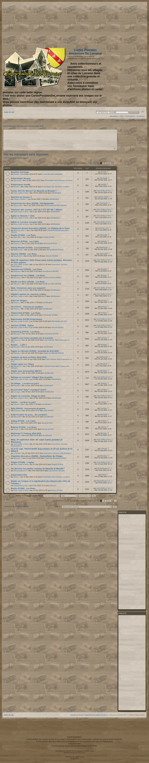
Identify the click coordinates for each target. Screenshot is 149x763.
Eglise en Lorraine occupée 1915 (26, 222)
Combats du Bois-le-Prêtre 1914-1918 (28, 357)
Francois (17, 340)
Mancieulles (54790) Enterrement (26, 319)
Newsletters (114, 116)
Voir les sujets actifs (36, 126)
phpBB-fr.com (79, 757)
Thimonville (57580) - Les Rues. (26, 313)
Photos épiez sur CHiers (22, 364)
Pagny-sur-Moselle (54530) (54, 353)
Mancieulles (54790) (59, 321)
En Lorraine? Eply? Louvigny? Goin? (28, 390)
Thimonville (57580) (50, 315)
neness (16, 302)
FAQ (122, 116)
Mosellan (17, 334)
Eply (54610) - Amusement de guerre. (28, 408)
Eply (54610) (48, 410)
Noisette (17, 271)
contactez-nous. (74, 744)
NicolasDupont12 (20, 471)
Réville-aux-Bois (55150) (52, 284)
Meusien (17, 277)
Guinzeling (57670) (51, 334)
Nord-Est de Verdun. (20, 197)
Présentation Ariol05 (20, 184)
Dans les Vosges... (19, 300)
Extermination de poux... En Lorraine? (29, 415)
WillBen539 (18, 359)
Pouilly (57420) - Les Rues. (23, 235)
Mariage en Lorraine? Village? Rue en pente (31, 377)
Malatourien (18, 250)
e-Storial (17, 453)
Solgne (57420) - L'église (22, 462)
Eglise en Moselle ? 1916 (22, 216)
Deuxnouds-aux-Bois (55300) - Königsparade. (32, 203)
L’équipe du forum (76, 715)
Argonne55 (18, 205)
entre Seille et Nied (21, 193)
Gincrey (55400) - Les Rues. (24, 254)
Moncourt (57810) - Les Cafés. (25, 241)
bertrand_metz (19, 230)
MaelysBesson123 (20, 485)
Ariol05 (16, 174)
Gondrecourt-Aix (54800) (52, 277)
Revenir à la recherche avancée (17, 158)
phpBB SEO (74, 758)
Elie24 (16, 477)
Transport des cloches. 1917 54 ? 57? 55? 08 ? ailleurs (36, 209)
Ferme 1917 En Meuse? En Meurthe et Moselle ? (33, 191)
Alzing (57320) (47, 423)
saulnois (17, 243)
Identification (56, 193)
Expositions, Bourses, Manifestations (57, 453)
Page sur (93, 163)
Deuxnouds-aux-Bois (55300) (55, 205)
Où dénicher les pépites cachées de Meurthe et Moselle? (38, 468)
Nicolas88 (17, 180)
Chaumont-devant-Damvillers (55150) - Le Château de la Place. (40, 228)
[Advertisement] (120, 24)
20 (115, 163)
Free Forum (81, 753)
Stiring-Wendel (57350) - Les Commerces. (30, 248)
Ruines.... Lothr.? (19, 345)
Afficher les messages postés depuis (38, 496)
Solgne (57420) (57, 464)
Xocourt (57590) (58, 327)
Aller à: (58, 506)
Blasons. (53, 485)
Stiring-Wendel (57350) (55, 250)
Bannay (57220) (48, 429)
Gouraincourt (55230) (50, 271)
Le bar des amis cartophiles (52, 174)
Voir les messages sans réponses (15, 126)
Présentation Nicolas (21, 178)
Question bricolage (20, 172)
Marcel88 (17, 237)
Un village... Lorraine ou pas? (25, 383)
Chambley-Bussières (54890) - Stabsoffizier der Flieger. (37, 456)
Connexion (141, 116)
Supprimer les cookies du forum (96, 715)
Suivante (112, 496)
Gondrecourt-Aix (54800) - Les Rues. (28, 275)
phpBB (68, 751)
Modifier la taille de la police (143, 111)
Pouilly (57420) (48, 237)
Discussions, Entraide (57, 471)
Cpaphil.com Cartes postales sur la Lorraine (32, 338)
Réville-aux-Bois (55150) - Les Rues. (28, 282)
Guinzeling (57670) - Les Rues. (25, 332)
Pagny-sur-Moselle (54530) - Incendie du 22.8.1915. (35, 351)
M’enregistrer (130, 116)
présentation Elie (19, 475)
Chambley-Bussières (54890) (55, 458)
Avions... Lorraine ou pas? (23, 402)
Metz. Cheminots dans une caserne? (28, 288)
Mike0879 (17, 366)
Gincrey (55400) (52, 256)
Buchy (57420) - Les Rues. (23, 488)
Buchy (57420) (57, 490)
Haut (114, 149)
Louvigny (17, 392)
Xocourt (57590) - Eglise (22, 325)
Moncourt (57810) (50, 243)
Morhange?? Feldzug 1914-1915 (26, 433)
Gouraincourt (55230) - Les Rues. (26, 269)
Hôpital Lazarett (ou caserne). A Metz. (28, 294)
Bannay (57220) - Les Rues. (24, 427)
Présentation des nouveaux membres (59, 180)
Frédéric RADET (20, 199)
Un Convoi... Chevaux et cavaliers (27, 307)
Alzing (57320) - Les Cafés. (23, 421)
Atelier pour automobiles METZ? (26, 371)
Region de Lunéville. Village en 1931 (28, 396)
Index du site (9, 112)
